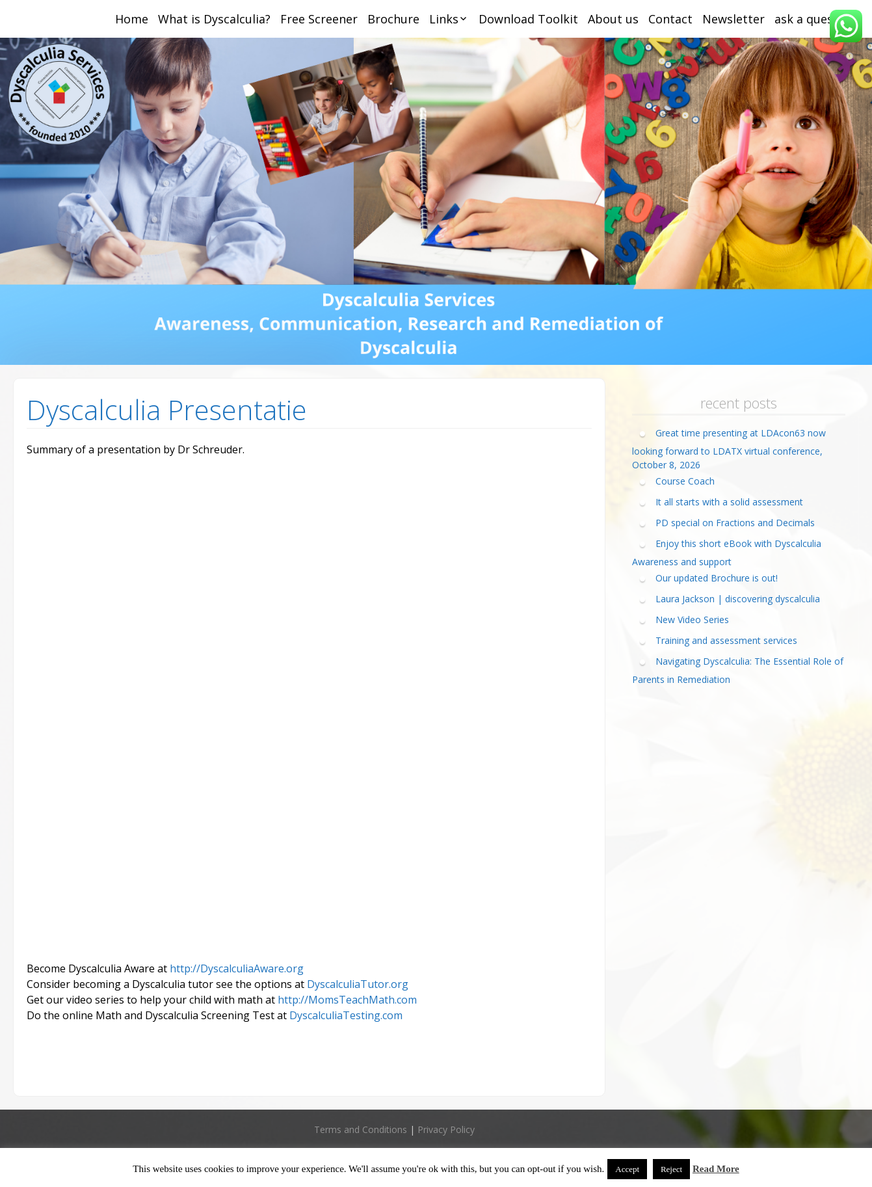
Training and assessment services (726, 640)
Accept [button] (627, 1169)
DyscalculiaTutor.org (357, 984)
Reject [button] (671, 1169)
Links (443, 19)
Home (131, 19)
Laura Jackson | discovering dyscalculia (737, 599)
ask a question (815, 19)
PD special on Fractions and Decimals (735, 522)
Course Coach (685, 481)
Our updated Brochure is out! (716, 578)
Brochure (393, 19)
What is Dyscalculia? (214, 19)
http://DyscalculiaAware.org (237, 968)
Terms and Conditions (360, 1129)
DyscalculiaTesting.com (346, 1015)
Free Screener (319, 19)
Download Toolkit (528, 19)
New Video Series (692, 619)
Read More (716, 1169)
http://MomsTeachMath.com (347, 1000)
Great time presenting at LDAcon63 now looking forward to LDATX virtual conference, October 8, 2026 (729, 449)
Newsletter (733, 19)
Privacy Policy (446, 1129)
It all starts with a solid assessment (729, 502)
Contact (670, 19)
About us (613, 19)
